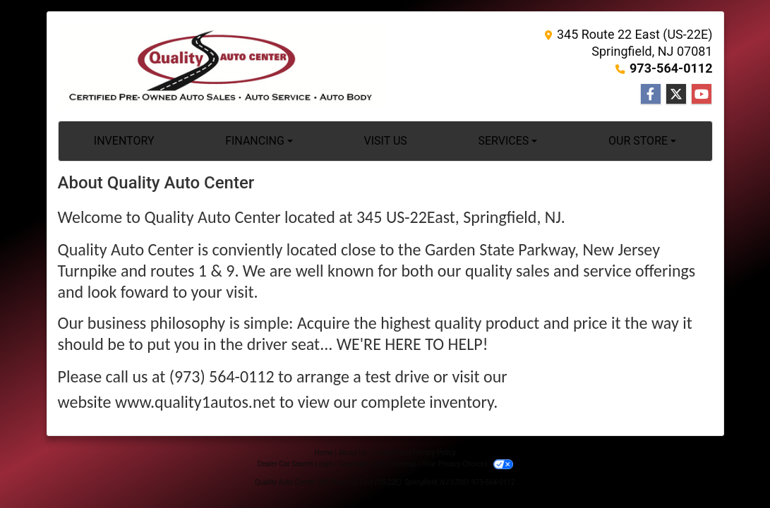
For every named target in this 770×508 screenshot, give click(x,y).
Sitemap (403, 464)
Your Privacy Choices (467, 464)
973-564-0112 (671, 68)
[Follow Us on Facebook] (651, 94)
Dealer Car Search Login (294, 464)
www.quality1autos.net (195, 402)
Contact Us (390, 452)
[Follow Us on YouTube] (701, 94)
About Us (353, 452)
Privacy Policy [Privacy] (434, 452)
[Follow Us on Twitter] (676, 94)
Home (323, 452)
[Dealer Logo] (221, 66)
